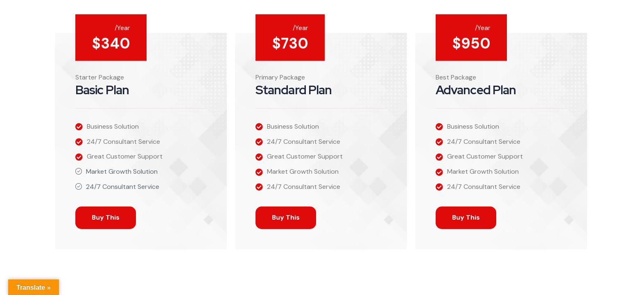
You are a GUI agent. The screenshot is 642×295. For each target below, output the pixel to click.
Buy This (106, 217)
